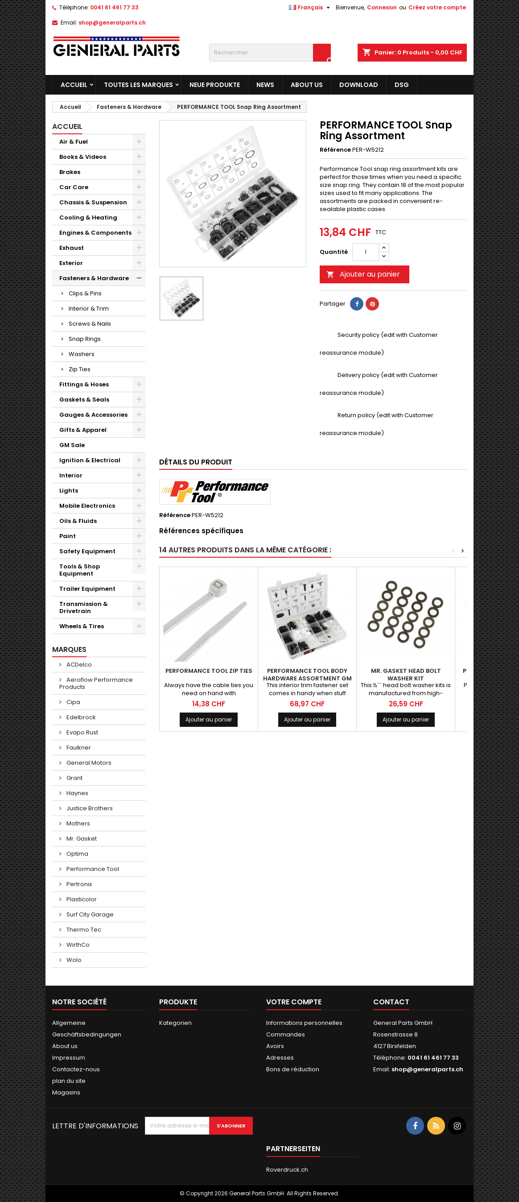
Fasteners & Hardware (94, 278)
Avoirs (275, 1046)
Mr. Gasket (81, 838)
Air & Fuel (73, 141)
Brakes (69, 172)
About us (307, 84)
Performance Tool (92, 869)
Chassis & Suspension (93, 202)
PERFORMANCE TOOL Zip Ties (208, 671)
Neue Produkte (214, 84)
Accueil (74, 84)
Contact (391, 1002)
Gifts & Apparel (83, 430)
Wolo (73, 960)
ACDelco (78, 664)
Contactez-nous (76, 1069)
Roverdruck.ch (287, 1169)
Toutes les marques (138, 84)
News (265, 84)
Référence (335, 150)
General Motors (88, 763)
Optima (76, 854)
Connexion (382, 7)
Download (358, 84)
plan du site (69, 1081)
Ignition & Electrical (89, 460)
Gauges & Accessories (93, 414)
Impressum (68, 1057)
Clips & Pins (85, 293)
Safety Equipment (87, 551)
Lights (68, 490)
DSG (402, 84)
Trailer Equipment (87, 588)
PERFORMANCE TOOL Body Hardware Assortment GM (307, 675)
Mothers (77, 823)
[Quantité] (365, 252)
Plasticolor (81, 899)
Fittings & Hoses (84, 384)
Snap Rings (85, 339)
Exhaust (71, 248)
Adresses (280, 1057)
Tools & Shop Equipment (79, 570)
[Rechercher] (270, 53)
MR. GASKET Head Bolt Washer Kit (406, 675)
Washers (82, 354)
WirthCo (77, 945)
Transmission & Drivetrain (83, 607)
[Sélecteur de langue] (310, 7)
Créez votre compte (437, 7)
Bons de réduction (292, 1069)
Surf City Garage (89, 914)
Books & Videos (82, 157)
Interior (70, 475)
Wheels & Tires (81, 626)
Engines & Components (95, 232)
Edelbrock (80, 717)
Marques (69, 649)
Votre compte (293, 1002)
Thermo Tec (83, 929)
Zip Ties (80, 369)
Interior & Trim (89, 308)
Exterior (71, 263)
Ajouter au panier (363, 274)
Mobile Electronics (87, 506)
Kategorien (175, 1023)
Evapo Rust (81, 732)
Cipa (72, 702)
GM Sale (72, 445)
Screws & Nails (90, 323)
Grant (73, 778)
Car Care (73, 187)
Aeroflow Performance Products (96, 683)
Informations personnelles (304, 1023)
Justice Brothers (89, 808)
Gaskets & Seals (84, 399)
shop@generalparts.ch (112, 22)
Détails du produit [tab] (195, 462)
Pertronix (78, 884)
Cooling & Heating (88, 217)
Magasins (66, 1092)
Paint (67, 536)
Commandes (285, 1034)
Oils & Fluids (78, 521)
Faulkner (78, 747)
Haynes (76, 793)
